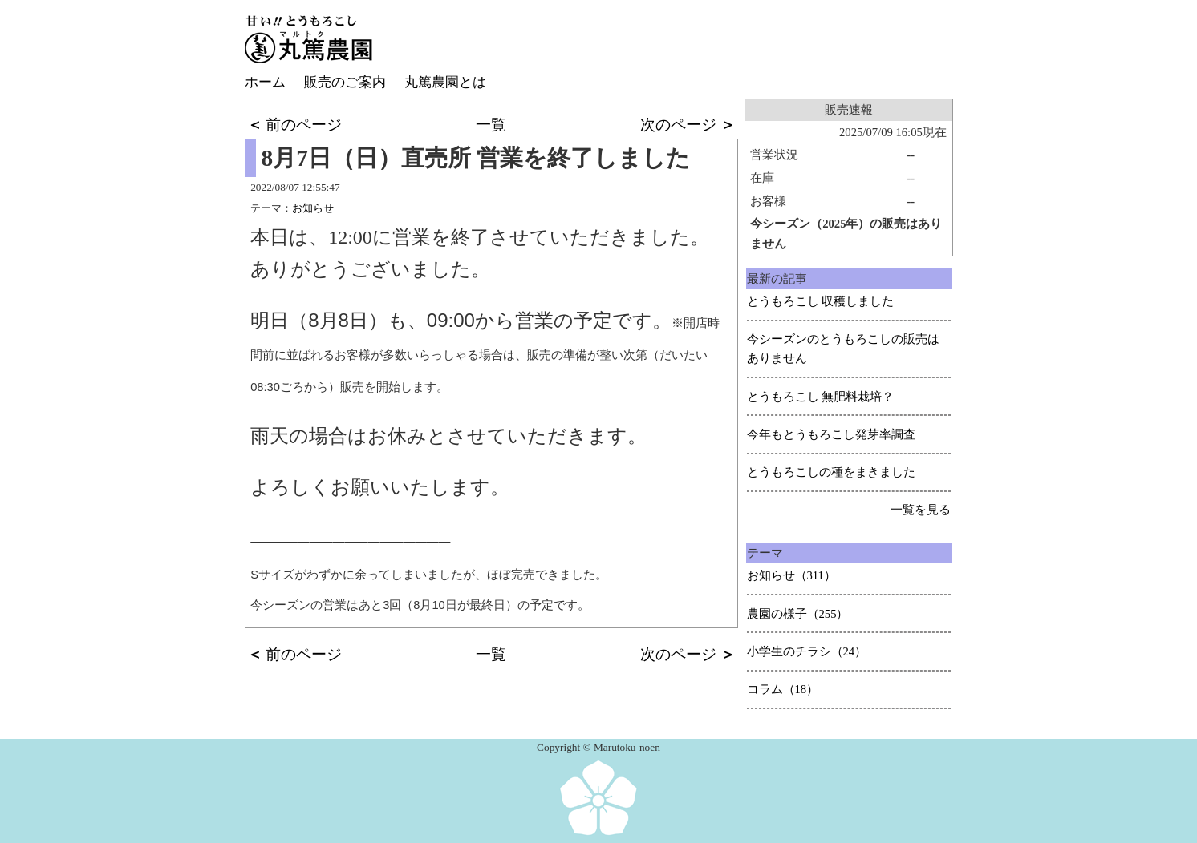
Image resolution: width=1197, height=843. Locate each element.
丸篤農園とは (445, 82)
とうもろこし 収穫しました (821, 301)
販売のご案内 (345, 82)
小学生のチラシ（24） (807, 651)
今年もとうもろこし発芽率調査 (831, 434)
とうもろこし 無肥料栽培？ (821, 396)
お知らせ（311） (791, 575)
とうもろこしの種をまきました (831, 472)
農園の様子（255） (798, 613)
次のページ (688, 124)
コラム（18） (783, 689)
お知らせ (313, 208)
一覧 (491, 124)
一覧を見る (921, 509)
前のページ (295, 124)
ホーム (265, 82)
